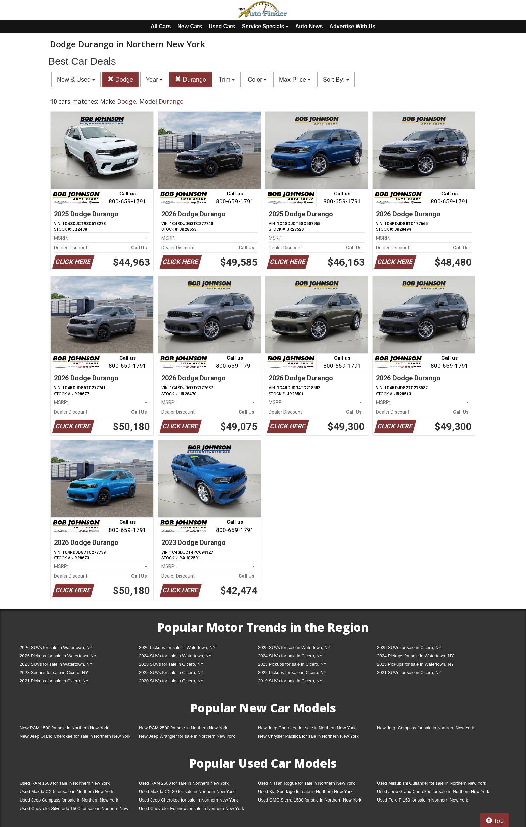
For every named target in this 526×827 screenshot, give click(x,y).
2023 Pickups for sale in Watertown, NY (415, 664)
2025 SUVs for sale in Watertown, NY (294, 647)
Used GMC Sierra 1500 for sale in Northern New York (309, 800)
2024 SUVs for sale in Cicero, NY (290, 655)
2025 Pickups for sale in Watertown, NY (58, 655)
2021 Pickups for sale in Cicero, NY (54, 680)
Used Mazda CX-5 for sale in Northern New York (66, 791)
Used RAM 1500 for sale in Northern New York (65, 783)
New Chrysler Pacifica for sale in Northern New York (308, 736)
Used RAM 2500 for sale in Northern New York (184, 783)
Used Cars (222, 26)
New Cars (189, 26)
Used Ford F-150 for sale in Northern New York (422, 800)
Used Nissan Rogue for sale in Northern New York (306, 783)
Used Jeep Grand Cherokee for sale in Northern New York (433, 791)
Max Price (294, 79)
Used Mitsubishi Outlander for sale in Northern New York (431, 783)
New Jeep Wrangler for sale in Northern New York (187, 736)
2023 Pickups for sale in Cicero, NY (292, 664)
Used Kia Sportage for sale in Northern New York (305, 791)
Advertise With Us (352, 26)
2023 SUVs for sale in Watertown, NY (56, 664)
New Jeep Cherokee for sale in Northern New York (306, 727)
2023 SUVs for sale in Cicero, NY (171, 664)
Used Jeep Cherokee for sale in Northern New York (188, 800)
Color (257, 79)
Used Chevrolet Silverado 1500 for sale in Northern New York (74, 810)
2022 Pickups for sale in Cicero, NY (292, 672)
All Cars (161, 26)
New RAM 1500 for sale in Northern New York (64, 727)
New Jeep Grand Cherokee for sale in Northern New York (75, 736)
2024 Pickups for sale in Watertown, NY (415, 655)
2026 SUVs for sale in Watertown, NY (56, 647)
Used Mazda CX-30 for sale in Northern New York (187, 791)
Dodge (120, 79)
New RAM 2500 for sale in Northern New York (183, 727)
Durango (190, 79)
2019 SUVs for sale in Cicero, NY (290, 680)
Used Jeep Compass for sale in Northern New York (69, 800)
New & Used (76, 79)
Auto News (309, 26)
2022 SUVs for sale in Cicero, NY (171, 672)
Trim (227, 79)
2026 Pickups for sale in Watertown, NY (177, 647)
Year (154, 79)
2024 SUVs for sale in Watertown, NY (175, 655)
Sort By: (336, 79)
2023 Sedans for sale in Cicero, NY (54, 672)
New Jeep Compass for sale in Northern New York (425, 727)
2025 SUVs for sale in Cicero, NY (409, 647)
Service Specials (265, 26)
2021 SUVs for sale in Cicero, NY (409, 672)
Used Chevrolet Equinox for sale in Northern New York (191, 808)
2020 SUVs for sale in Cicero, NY (171, 680)
